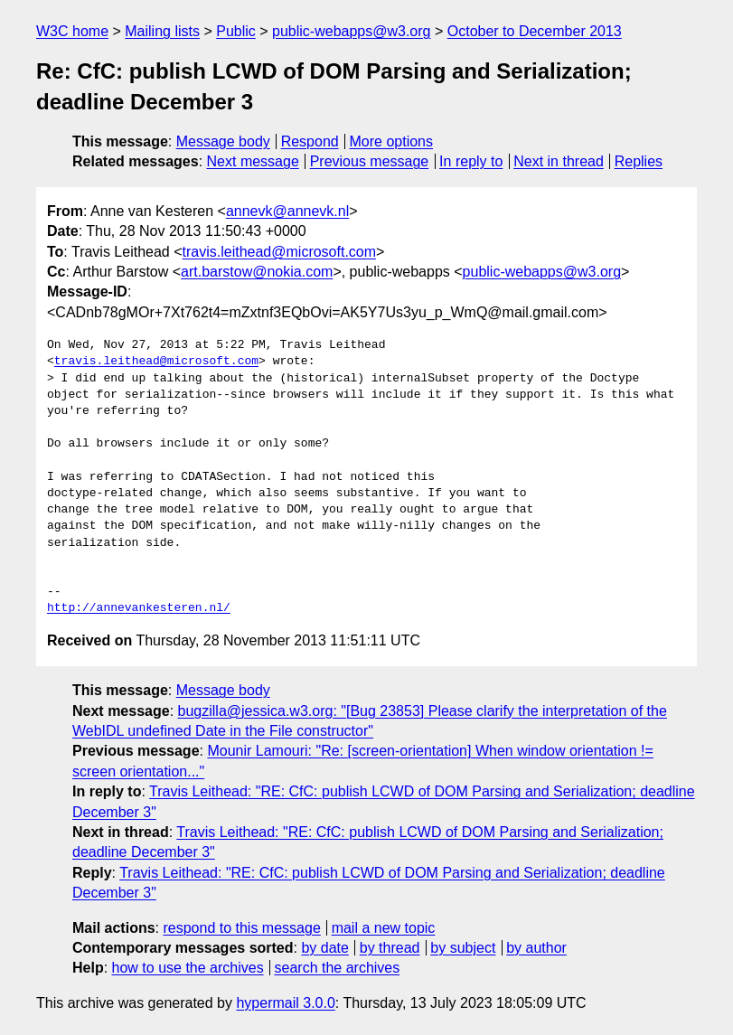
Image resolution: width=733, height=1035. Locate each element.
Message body (223, 141)
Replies (639, 161)
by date (324, 947)
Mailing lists (162, 31)
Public (236, 31)
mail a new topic (384, 928)
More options (392, 141)
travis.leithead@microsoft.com (280, 251)
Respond (310, 141)
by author (536, 947)
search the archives (337, 967)
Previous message (369, 161)
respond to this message (241, 928)
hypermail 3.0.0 (285, 1003)
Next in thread (558, 161)
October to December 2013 (534, 31)
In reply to (471, 161)
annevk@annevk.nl (287, 211)
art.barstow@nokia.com (257, 271)
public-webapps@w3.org (351, 31)
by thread (390, 947)
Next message (253, 161)
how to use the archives (188, 967)
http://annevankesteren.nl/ (138, 608)
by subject (462, 947)
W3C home (72, 31)
